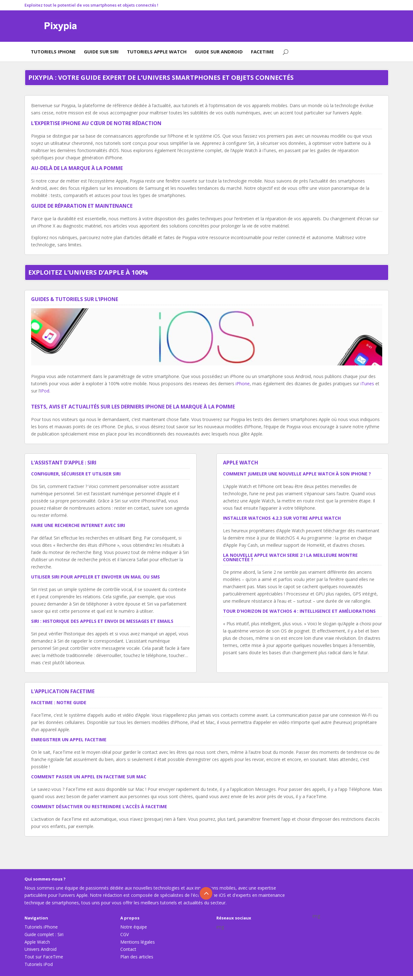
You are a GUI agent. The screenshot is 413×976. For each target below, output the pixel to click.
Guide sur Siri (101, 51)
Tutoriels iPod (38, 964)
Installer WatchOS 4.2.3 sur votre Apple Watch (282, 518)
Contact (128, 949)
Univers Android (40, 949)
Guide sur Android (219, 51)
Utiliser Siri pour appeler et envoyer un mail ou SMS (95, 577)
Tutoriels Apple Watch (157, 51)
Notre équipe (133, 927)
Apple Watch (37, 942)
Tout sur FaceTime (43, 957)
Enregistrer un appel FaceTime (68, 740)
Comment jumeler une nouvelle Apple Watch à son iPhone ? (297, 474)
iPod (44, 391)
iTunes (367, 384)
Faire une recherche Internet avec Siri (78, 525)
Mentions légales (137, 942)
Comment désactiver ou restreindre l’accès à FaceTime (99, 806)
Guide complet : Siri (43, 934)
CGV (124, 934)
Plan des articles (136, 957)
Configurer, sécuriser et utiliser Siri (76, 474)
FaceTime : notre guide (58, 702)
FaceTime (262, 51)
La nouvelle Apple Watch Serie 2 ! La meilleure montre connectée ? (290, 557)
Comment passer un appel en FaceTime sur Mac (88, 777)
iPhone (243, 384)
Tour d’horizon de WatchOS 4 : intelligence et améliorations (299, 611)
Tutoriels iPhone (53, 51)
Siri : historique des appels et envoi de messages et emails (102, 621)
